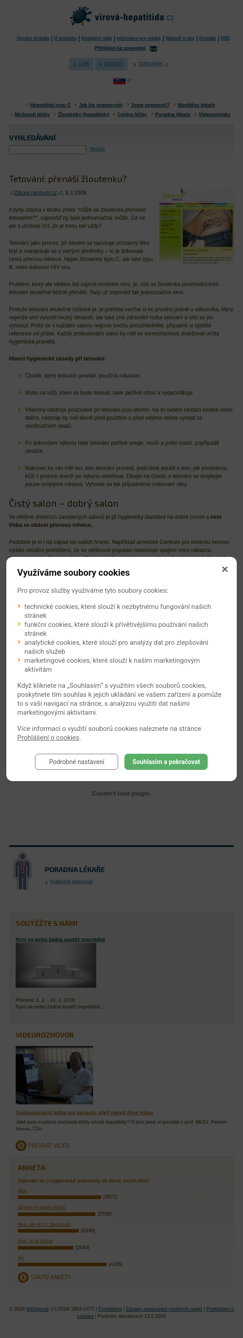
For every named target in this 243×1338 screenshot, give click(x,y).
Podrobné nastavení (77, 761)
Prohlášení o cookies (48, 738)
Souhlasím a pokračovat (166, 761)
